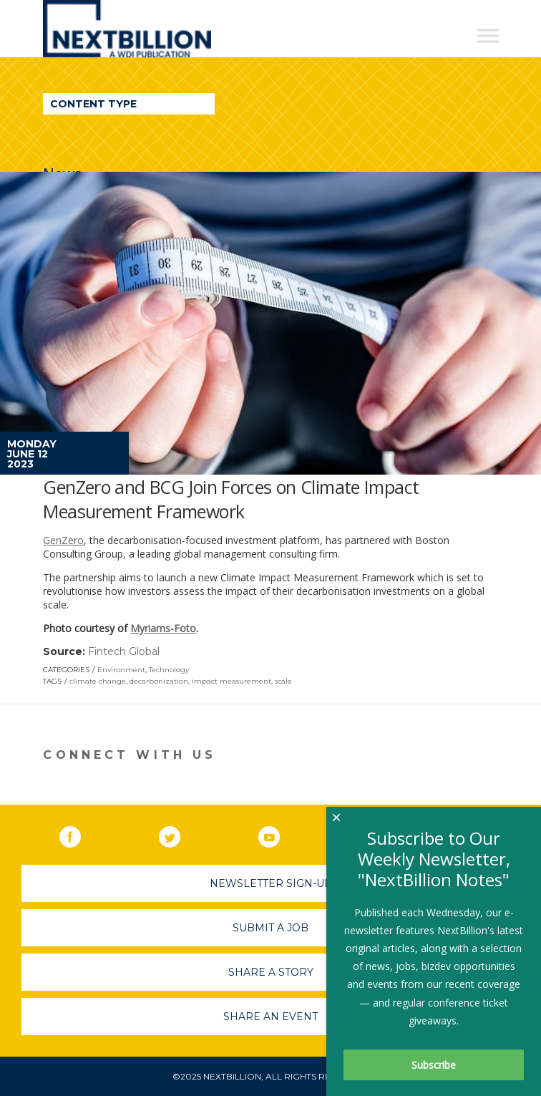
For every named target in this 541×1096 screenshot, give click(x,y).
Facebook (80, 834)
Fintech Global (124, 651)
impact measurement (231, 681)
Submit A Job (270, 927)
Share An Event (270, 1016)
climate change (97, 681)
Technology (169, 669)
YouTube (279, 834)
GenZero (63, 540)
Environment (121, 669)
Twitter (179, 834)
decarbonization (159, 681)
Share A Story (270, 972)
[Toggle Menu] (488, 35)
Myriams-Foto (163, 628)
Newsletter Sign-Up (271, 883)
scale (283, 681)
